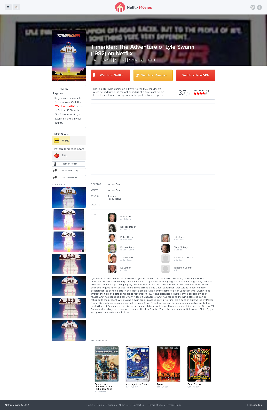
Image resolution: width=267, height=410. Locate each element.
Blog (99, 405)
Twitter (252, 7)
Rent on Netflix (69, 164)
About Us (124, 405)
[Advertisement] (189, 204)
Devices (110, 405)
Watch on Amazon (154, 75)
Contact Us (138, 405)
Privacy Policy (174, 405)
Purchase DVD (69, 177)
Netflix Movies (12, 405)
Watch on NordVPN (195, 75)
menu (8, 7)
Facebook (259, 7)
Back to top (255, 405)
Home (90, 405)
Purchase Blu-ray (69, 171)
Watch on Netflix (111, 75)
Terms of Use (155, 405)
